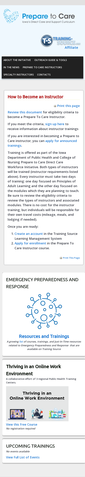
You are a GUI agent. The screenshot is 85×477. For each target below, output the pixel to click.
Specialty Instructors (18, 74)
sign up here (54, 124)
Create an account (29, 233)
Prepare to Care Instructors (42, 67)
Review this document (25, 112)
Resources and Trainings (44, 336)
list (21, 341)
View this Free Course (21, 424)
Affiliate (71, 47)
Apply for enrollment (30, 243)
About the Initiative (17, 60)
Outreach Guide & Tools (50, 60)
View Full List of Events (23, 457)
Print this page (67, 105)
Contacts (43, 74)
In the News (11, 67)
